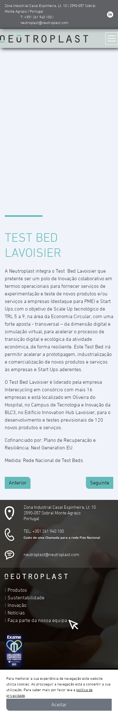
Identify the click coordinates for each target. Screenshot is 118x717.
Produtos (17, 590)
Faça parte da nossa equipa (37, 620)
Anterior (17, 482)
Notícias (16, 612)
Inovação (17, 605)
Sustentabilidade (26, 597)
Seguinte (99, 482)
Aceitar (59, 704)
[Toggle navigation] (111, 38)
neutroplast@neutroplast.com (51, 555)
